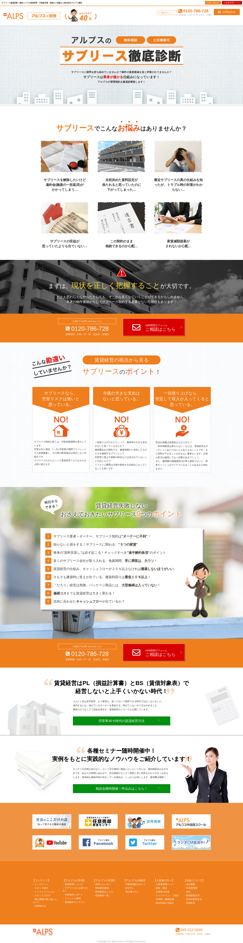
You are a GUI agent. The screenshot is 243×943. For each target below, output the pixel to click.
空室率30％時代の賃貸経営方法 (121, 721)
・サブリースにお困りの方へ (74, 889)
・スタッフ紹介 (40, 888)
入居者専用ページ (232, 3)
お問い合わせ (213, 3)
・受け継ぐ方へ (131, 891)
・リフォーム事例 (71, 898)
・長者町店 (189, 903)
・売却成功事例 (101, 888)
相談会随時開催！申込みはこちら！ (122, 788)
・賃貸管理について (72, 884)
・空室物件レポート (72, 894)
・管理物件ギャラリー (73, 902)
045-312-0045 (189, 930)
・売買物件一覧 (101, 895)
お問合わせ (227, 12)
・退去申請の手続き (164, 903)
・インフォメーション (43, 891)
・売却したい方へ (102, 884)
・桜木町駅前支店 (193, 899)
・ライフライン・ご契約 (166, 895)
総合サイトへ (167, 13)
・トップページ (40, 884)
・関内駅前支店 (192, 895)
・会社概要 (189, 884)
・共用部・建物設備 (164, 899)
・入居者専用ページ (164, 884)
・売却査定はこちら (103, 891)
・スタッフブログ (41, 895)
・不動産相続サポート (134, 884)
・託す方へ (129, 888)
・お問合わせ (39, 906)
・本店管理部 (190, 888)
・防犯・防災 (160, 888)
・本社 (187, 891)
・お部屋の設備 (161, 891)
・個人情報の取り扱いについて (44, 900)
